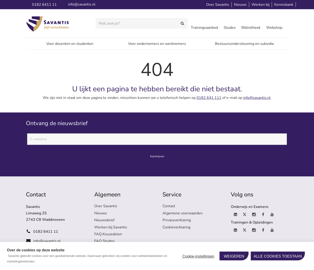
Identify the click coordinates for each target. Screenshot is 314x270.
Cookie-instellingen (198, 256)
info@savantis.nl (257, 97)
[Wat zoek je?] (142, 23)
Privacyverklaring (177, 220)
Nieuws (100, 213)
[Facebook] (263, 214)
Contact (169, 206)
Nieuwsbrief (104, 220)
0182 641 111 (209, 97)
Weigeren (234, 256)
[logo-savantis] (48, 24)
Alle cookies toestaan (278, 256)
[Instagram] (253, 214)
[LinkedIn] (235, 214)
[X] (244, 214)
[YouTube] (272, 214)
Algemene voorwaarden (183, 213)
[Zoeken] (182, 23)
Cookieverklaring (176, 227)
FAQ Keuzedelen (108, 234)
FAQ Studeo (104, 241)
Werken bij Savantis (110, 227)
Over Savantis (105, 206)
